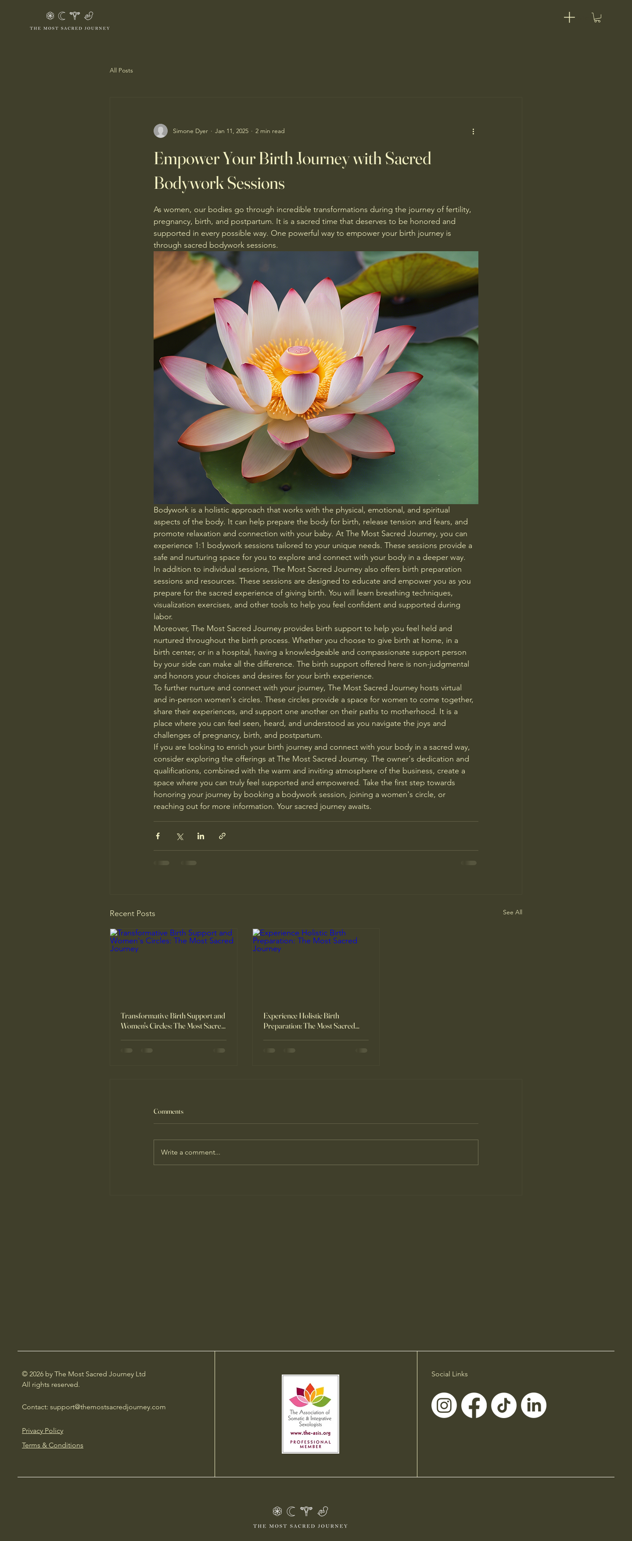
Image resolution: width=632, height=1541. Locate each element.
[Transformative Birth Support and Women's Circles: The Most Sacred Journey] (173, 964)
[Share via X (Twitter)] (179, 836)
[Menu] (578, 17)
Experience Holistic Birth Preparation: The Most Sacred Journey (309, 1020)
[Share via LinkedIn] (201, 836)
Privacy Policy (42, 1430)
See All (512, 912)
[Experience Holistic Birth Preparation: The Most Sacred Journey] (316, 964)
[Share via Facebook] (158, 836)
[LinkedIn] (533, 1405)
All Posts (121, 70)
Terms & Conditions (52, 1445)
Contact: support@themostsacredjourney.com (94, 1407)
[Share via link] (222, 836)
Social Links (449, 1374)
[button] (597, 17)
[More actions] (473, 131)
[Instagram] (444, 1405)
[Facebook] (474, 1405)
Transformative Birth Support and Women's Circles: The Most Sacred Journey (173, 1020)
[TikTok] (504, 1405)
